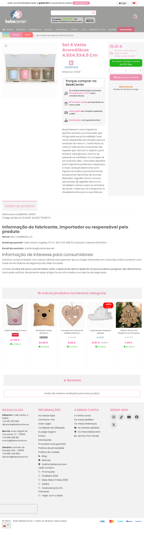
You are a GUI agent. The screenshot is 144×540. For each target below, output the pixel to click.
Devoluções (44, 440)
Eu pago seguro (47, 431)
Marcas (90, 20)
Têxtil (83, 29)
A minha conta (82, 415)
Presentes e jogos (97, 29)
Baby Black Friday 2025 (53, 480)
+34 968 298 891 (10, 437)
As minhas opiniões (86, 428)
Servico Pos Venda (86, 436)
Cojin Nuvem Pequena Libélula (100, 331)
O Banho (74, 29)
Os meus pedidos (84, 419)
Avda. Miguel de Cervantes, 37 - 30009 (15, 433)
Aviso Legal (44, 423)
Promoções (126, 29)
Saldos (43, 484)
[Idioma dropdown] (134, 3)
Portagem (20, 29)
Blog (27, 35)
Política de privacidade (51, 448)
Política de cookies (49, 452)
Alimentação (61, 29)
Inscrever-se (81, 3)
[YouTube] (129, 417)
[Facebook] (136, 417)
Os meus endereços (85, 423)
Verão (6, 35)
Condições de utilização (51, 427)
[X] (113, 424)
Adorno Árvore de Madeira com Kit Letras (129, 331)
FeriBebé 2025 (48, 476)
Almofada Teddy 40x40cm (44, 331)
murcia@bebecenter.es (14, 440)
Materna (112, 29)
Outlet (16, 35)
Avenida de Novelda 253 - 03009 (13, 449)
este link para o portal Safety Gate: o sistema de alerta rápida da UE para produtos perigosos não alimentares (78, 269)
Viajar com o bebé (50, 495)
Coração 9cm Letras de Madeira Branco (72, 331)
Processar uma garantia (52, 444)
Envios (41, 436)
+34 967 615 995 (10, 421)
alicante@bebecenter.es (15, 456)
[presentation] (18, 508)
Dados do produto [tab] (19, 206)
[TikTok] (121, 417)
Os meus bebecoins (87, 432)
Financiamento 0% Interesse (50, 489)
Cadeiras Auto (35, 29)
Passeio (9, 29)
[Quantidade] (126, 70)
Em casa (48, 29)
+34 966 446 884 (11, 453)
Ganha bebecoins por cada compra (52, 466)
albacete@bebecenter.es (15, 424)
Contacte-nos (46, 419)
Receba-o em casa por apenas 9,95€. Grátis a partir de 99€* (126, 53)
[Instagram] (113, 417)
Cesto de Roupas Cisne (15, 330)
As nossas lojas (46, 415)
